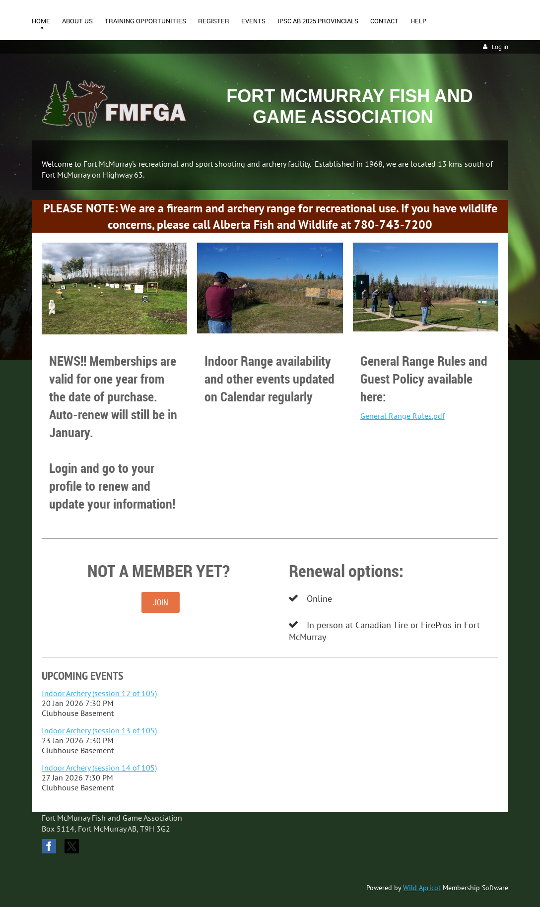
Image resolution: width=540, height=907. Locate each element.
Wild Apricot (422, 887)
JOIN (160, 602)
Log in (500, 47)
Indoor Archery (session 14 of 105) (99, 768)
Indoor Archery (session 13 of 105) (99, 730)
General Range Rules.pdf (402, 416)
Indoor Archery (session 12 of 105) (99, 693)
